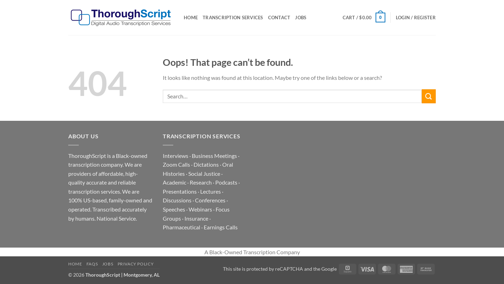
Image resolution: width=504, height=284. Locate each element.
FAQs (92, 263)
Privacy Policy (136, 263)
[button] (364, 17)
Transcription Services (233, 17)
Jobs (300, 17)
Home (191, 17)
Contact (279, 17)
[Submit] (429, 96)
